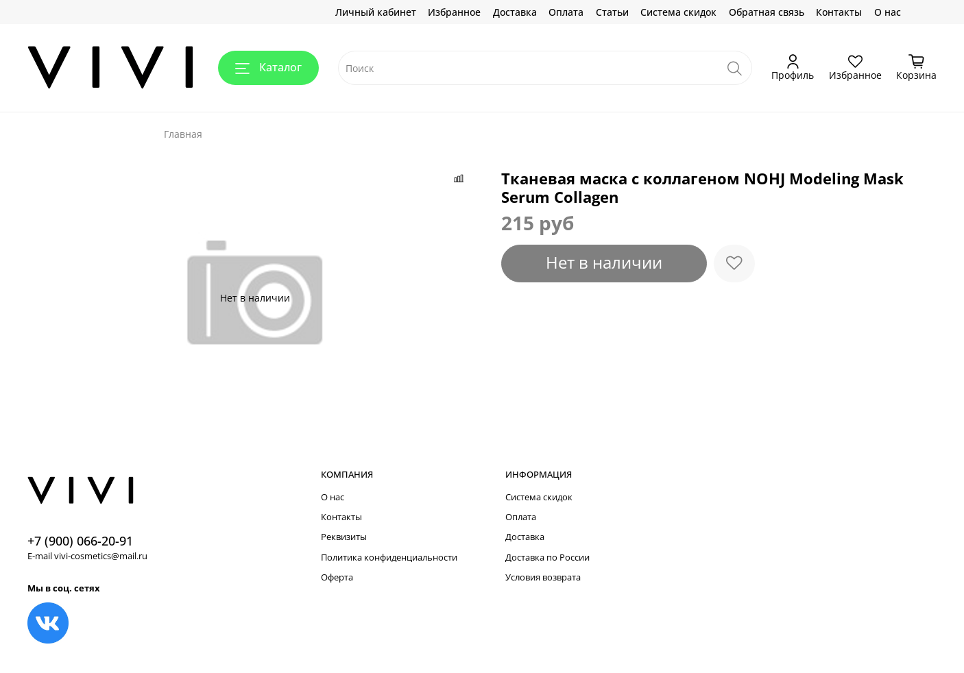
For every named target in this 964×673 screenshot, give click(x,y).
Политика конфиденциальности (389, 557)
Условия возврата (543, 577)
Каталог (268, 67)
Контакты (839, 12)
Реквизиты (344, 537)
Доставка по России (547, 557)
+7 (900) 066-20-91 (80, 541)
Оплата (566, 12)
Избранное (454, 12)
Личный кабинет (375, 12)
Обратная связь (766, 12)
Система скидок (678, 12)
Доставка (515, 12)
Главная (183, 133)
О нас (887, 12)
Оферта (337, 577)
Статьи (612, 12)
